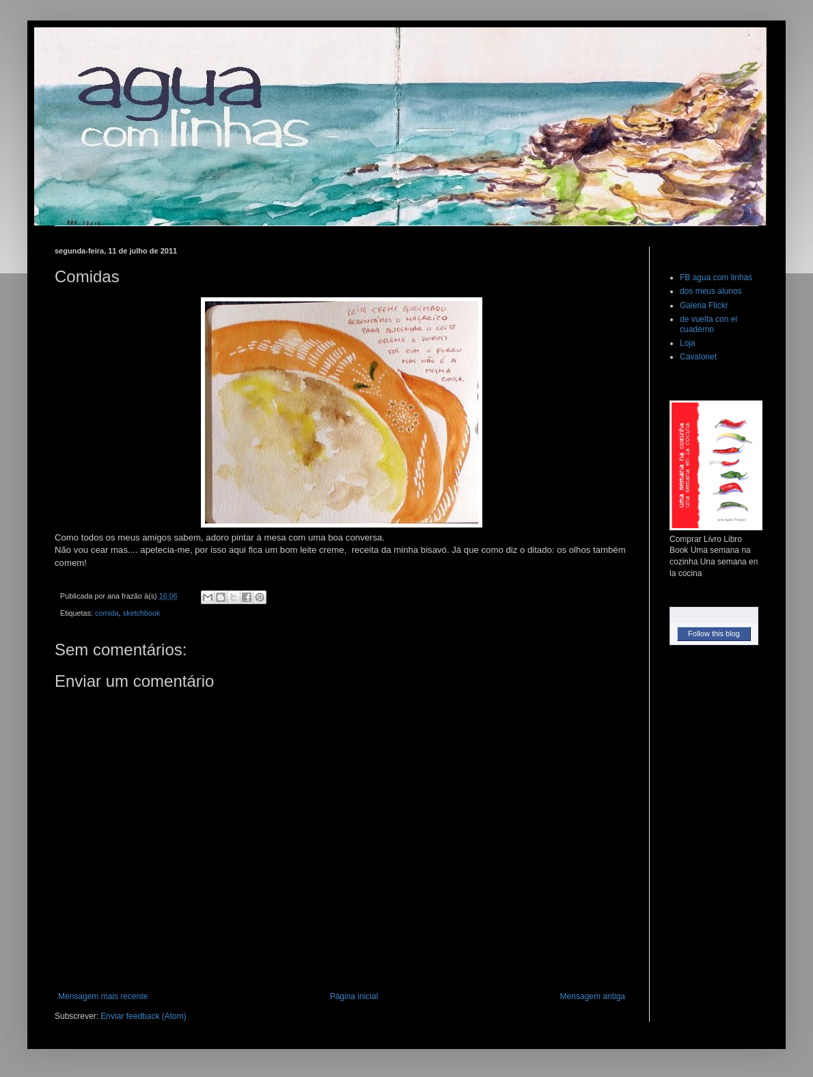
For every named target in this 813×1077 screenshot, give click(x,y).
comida (107, 613)
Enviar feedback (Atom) (143, 1016)
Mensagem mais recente (103, 996)
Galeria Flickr (704, 305)
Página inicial (354, 996)
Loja (687, 343)
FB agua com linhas (716, 277)
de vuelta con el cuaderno (708, 323)
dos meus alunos (711, 291)
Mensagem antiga (592, 996)
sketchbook (142, 613)
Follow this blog (714, 633)
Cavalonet (698, 357)
